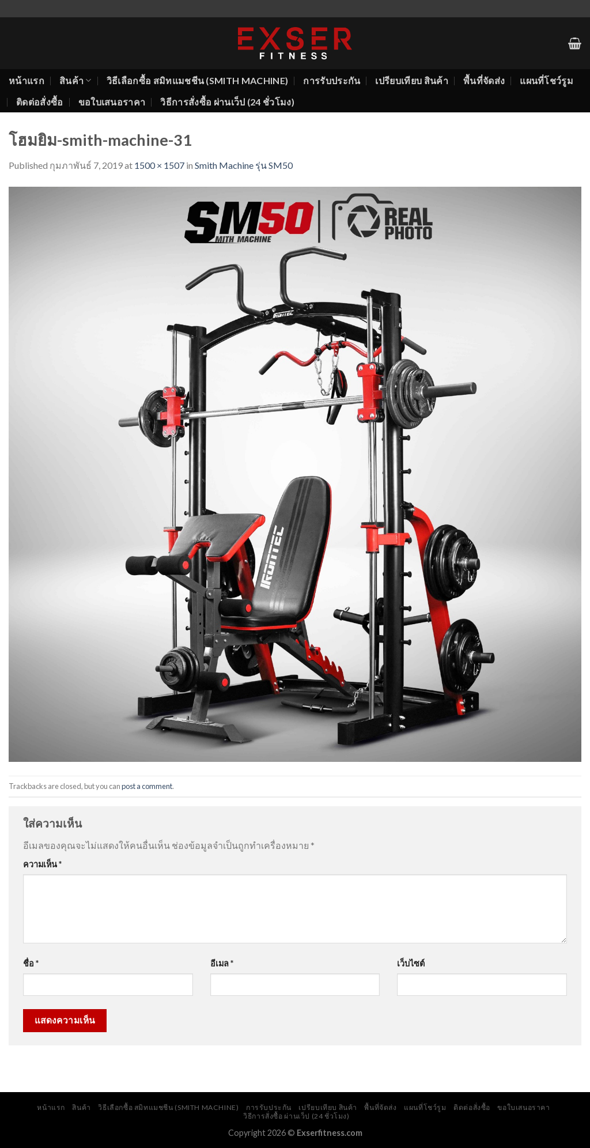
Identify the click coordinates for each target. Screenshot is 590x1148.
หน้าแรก (26, 80)
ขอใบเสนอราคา (112, 101)
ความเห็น (42, 864)
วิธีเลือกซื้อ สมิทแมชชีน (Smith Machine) (198, 80)
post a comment (147, 786)
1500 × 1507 (159, 165)
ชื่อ (31, 963)
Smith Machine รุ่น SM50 (244, 165)
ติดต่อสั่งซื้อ (39, 101)
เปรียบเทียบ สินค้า (411, 80)
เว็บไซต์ (411, 963)
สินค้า (75, 80)
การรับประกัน (331, 80)
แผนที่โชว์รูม (546, 80)
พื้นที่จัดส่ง (484, 80)
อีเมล (221, 963)
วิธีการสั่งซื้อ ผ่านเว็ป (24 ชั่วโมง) (227, 101)
